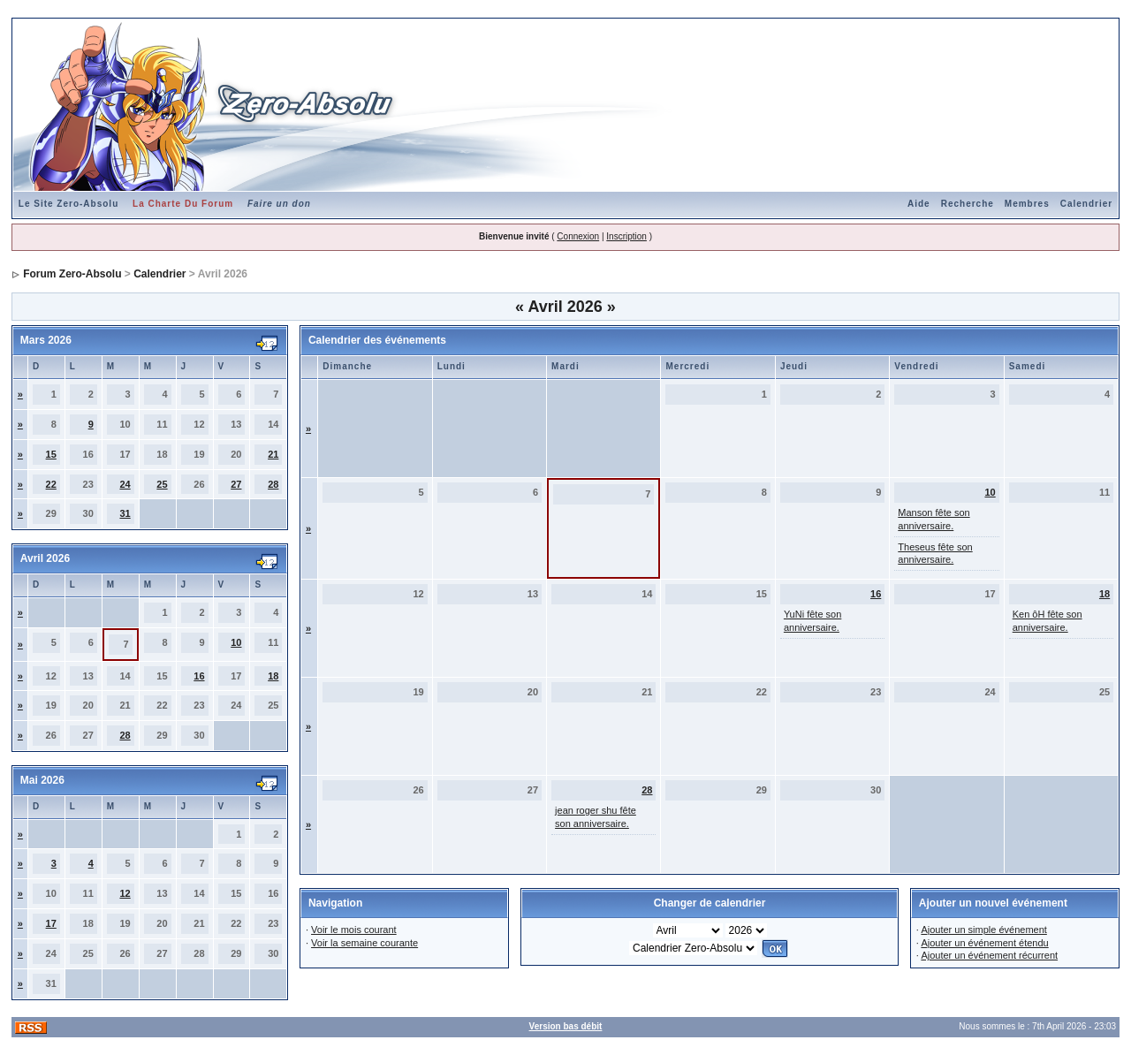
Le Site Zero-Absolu (68, 204)
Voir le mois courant (354, 929)
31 (124, 513)
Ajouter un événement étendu (984, 942)
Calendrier (1086, 204)
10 (236, 642)
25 (161, 484)
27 (236, 484)
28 (273, 484)
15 (51, 454)
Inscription (626, 236)
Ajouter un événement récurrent (989, 955)
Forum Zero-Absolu (72, 274)
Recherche (967, 204)
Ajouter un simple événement (983, 929)
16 (199, 676)
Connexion (578, 236)
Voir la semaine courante (364, 942)
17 (51, 923)
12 (124, 893)
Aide (918, 204)
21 (273, 454)
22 (51, 484)
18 (273, 676)
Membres (1027, 204)
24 (124, 484)
